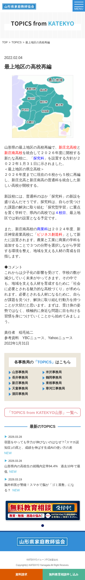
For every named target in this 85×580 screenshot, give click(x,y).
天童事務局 (20, 388)
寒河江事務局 (55, 388)
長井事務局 (20, 377)
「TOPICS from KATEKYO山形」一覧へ (42, 413)
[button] (42, 525)
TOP (4, 42)
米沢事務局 (54, 372)
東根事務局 (54, 383)
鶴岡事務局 (54, 377)
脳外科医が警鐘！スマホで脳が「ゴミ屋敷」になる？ (39, 484)
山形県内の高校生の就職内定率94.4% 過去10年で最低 (42, 466)
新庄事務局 (20, 383)
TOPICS (17, 42)
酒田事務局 (20, 394)
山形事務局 (20, 372)
